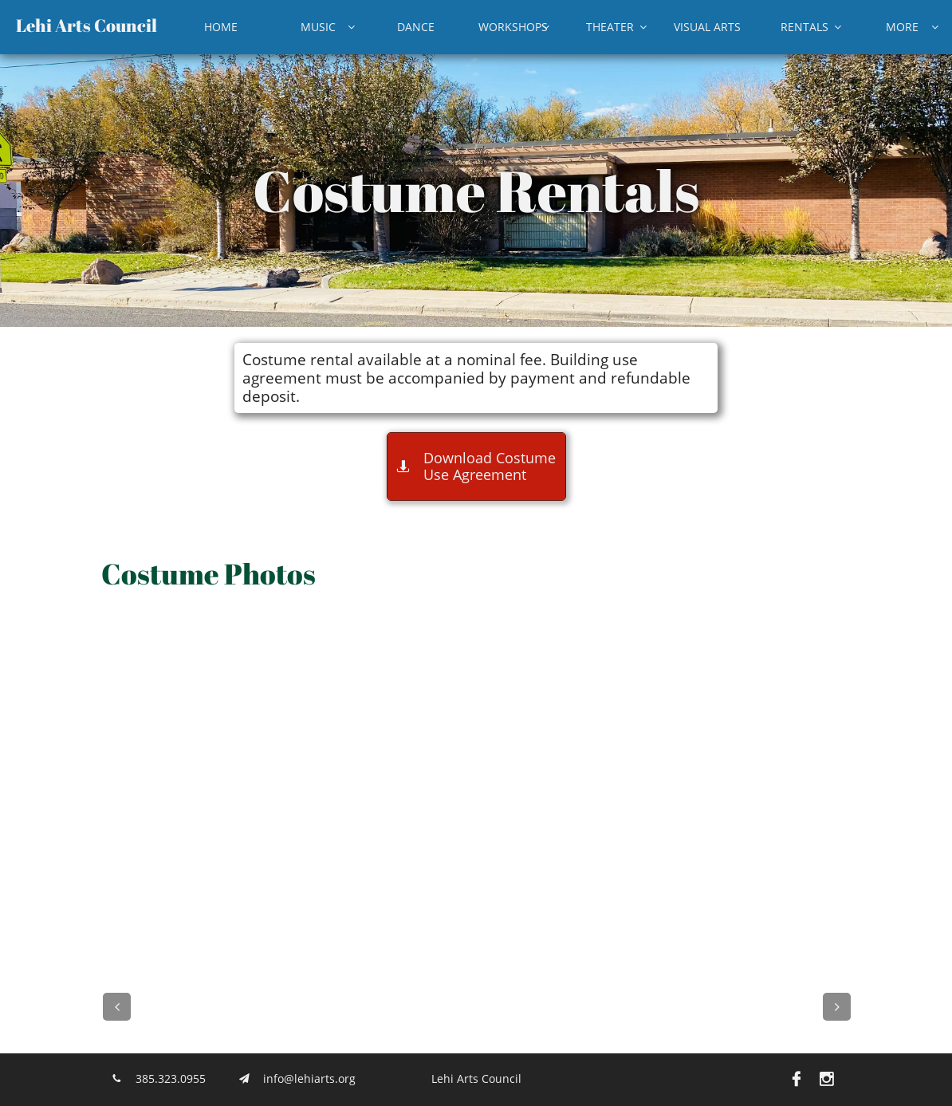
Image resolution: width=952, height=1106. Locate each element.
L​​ (21, 25)
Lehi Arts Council (476, 1078)
